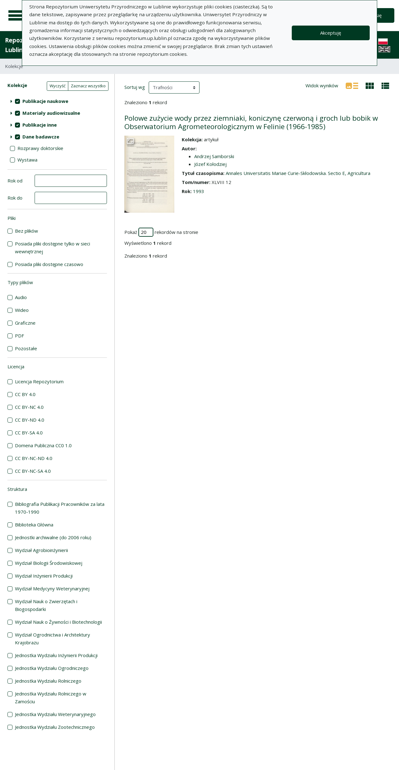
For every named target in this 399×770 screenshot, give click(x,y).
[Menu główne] (16, 15)
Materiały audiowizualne (51, 113)
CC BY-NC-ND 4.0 (33, 458)
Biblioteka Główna (34, 524)
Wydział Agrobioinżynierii (41, 550)
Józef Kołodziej (210, 164)
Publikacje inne (39, 125)
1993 (198, 191)
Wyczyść (57, 86)
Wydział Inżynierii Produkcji (44, 576)
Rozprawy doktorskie (40, 148)
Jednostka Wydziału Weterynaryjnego (55, 714)
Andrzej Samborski (214, 156)
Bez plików (26, 231)
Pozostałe (26, 348)
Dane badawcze (40, 136)
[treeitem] (57, 101)
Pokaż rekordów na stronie (161, 232)
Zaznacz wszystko (88, 86)
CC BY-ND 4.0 (29, 420)
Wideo (22, 310)
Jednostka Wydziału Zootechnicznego (55, 727)
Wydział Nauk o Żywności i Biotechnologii (58, 622)
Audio (21, 297)
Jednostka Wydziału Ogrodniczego (52, 668)
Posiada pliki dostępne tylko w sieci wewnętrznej (52, 247)
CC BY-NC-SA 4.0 (33, 471)
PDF (19, 335)
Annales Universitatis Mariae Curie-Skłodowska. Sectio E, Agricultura (298, 173)
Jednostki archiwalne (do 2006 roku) (53, 537)
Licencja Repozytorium (39, 381)
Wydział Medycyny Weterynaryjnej (52, 588)
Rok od (14, 180)
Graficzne (25, 323)
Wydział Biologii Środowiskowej (48, 563)
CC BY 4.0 (25, 394)
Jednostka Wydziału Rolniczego (48, 681)
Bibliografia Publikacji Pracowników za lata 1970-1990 (59, 508)
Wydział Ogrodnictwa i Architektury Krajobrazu (52, 639)
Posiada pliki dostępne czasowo (49, 264)
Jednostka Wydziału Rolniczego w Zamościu (50, 697)
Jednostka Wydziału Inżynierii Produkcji (56, 655)
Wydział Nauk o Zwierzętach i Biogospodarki (46, 605)
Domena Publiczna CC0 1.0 (43, 445)
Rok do (14, 198)
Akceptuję (330, 33)
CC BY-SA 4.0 (29, 432)
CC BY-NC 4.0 (29, 407)
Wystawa (27, 160)
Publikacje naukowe (45, 101)
